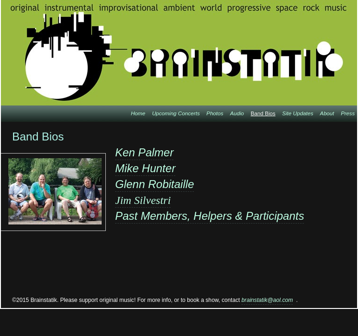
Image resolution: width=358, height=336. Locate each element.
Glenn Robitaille (154, 184)
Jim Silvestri (143, 200)
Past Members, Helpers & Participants (209, 216)
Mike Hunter (145, 168)
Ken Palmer (144, 152)
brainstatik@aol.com (267, 300)
